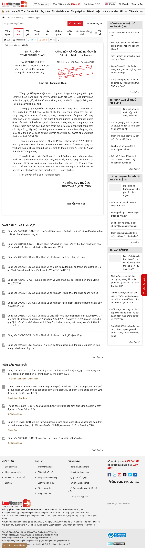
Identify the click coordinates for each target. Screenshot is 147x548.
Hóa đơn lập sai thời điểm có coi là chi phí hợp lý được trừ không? (125, 45)
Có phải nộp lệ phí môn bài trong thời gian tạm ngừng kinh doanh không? (126, 69)
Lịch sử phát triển (13, 472)
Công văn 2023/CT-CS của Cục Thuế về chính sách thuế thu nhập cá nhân (46, 257)
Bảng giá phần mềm (80, 467)
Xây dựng (23, 398)
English (110, 4)
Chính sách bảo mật (80, 483)
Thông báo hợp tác (79, 496)
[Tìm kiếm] (75, 23)
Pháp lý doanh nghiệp (47, 477)
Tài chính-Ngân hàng (17, 379)
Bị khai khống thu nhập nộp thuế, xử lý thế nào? (131, 112)
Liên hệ (8, 483)
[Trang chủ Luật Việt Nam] (14, 4)
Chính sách (33, 379)
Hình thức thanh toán (80, 472)
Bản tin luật (93, 11)
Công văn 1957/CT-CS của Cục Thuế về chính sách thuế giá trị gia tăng (45, 335)
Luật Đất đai (45, 544)
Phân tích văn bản (46, 472)
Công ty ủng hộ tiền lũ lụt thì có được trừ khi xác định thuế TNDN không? (125, 82)
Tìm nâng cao (95, 23)
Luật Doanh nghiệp (30, 544)
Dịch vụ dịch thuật (46, 483)
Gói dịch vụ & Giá (92, 4)
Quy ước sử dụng (79, 477)
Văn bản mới (13, 11)
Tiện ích (133, 11)
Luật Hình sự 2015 (61, 544)
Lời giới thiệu (11, 467)
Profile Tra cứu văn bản (15, 477)
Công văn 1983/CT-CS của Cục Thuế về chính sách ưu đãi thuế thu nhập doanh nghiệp (53, 293)
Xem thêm (97, 357)
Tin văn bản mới (60, 11)
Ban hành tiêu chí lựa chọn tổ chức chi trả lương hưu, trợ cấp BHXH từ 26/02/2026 (131, 262)
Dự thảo (45, 11)
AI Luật (123, 11)
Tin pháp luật (78, 11)
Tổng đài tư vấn (45, 493)
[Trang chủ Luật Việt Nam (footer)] (16, 506)
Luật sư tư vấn (110, 11)
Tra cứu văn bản (30, 11)
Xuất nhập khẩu (15, 414)
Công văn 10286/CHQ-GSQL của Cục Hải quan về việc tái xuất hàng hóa (45, 438)
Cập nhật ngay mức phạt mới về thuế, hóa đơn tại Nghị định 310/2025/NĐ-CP (125, 125)
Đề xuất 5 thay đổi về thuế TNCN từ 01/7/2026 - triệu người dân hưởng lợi (123, 159)
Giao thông (13, 398)
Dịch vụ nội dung (45, 488)
